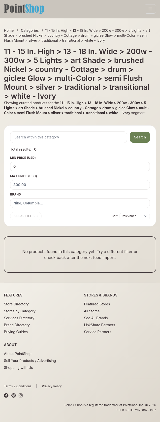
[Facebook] (6, 395)
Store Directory (16, 304)
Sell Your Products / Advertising (30, 360)
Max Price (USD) (80, 182)
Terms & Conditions (18, 386)
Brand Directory (17, 325)
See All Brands (96, 318)
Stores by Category (19, 311)
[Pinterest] (13, 395)
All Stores (92, 311)
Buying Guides (16, 332)
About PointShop (18, 354)
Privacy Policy (52, 386)
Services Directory (19, 318)
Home (9, 30)
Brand (80, 200)
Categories (30, 30)
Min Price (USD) (80, 163)
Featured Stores (97, 304)
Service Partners (97, 332)
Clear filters (25, 216)
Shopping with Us (18, 367)
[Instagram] (21, 395)
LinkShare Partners (99, 325)
